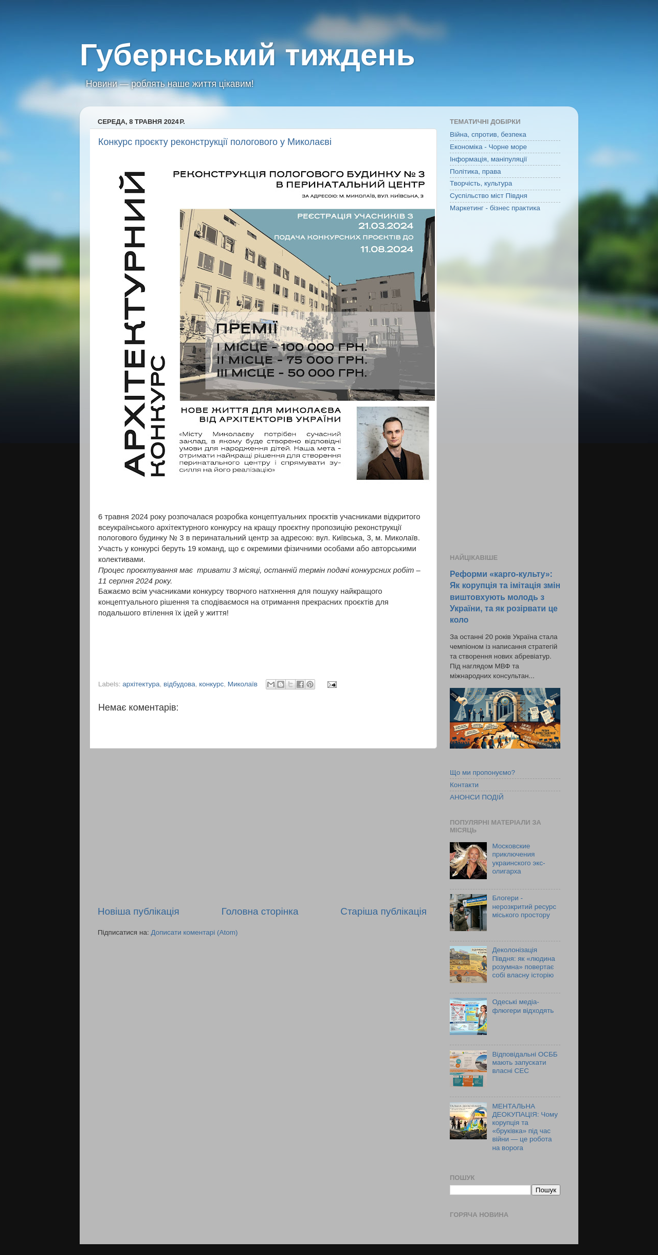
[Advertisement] (262, 826)
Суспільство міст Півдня (488, 195)
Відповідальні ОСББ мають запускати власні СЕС (524, 1062)
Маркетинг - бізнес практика (495, 208)
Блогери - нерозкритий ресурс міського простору (524, 906)
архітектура (140, 684)
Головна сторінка (260, 911)
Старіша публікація (383, 911)
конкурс (211, 684)
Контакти (464, 785)
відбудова (179, 684)
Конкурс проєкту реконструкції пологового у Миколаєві (215, 142)
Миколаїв (243, 684)
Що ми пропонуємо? (482, 772)
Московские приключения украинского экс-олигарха (518, 858)
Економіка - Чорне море (488, 147)
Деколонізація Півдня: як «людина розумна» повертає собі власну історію (523, 962)
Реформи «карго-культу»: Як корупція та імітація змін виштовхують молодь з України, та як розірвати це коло (505, 597)
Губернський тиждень (247, 55)
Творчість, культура (481, 183)
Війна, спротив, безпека (488, 134)
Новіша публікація (138, 911)
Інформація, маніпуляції (488, 159)
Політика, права (475, 171)
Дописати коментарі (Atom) (194, 932)
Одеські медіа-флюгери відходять (523, 1006)
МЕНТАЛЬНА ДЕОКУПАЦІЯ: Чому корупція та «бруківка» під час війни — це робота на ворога (525, 1127)
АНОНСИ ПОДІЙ (477, 797)
